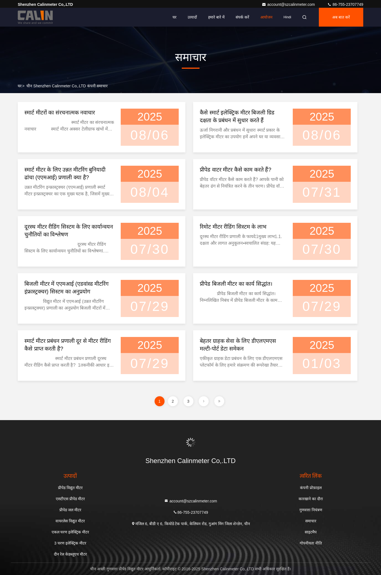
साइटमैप (311, 532)
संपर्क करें (242, 17)
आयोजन (266, 17)
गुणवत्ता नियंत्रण (310, 510)
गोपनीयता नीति (311, 543)
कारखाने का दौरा (311, 499)
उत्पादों (192, 17)
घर (174, 17)
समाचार (310, 521)
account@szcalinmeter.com (289, 4)
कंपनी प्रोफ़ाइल (311, 487)
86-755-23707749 (345, 4)
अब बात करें (341, 17)
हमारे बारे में (216, 17)
